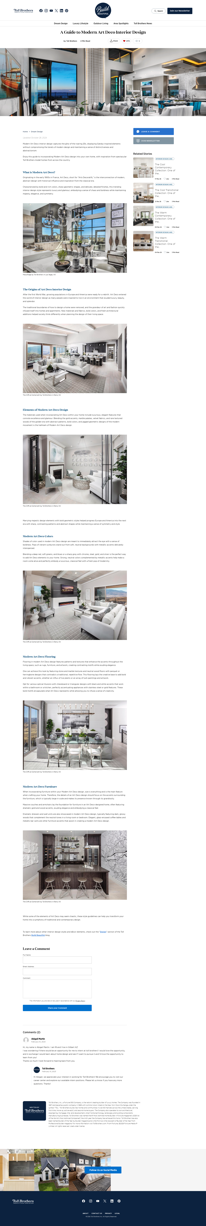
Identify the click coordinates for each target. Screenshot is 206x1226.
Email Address (28, 966)
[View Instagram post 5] (158, 1170)
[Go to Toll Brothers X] (56, 11)
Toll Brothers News (143, 23)
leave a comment (150, 132)
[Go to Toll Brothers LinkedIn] (61, 11)
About (86, 1213)
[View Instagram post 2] (55, 1170)
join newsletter (150, 141)
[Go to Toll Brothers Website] (23, 11)
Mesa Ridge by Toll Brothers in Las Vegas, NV (39, 274)
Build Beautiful (38, 935)
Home (25, 132)
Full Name (27, 955)
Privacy (108, 1213)
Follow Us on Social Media (103, 1170)
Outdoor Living (101, 23)
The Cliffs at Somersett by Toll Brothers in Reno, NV (42, 395)
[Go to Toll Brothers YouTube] (51, 11)
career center (40, 1080)
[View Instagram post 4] (124, 1170)
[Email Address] (57, 971)
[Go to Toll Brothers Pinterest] (66, 11)
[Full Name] (57, 960)
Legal (117, 1213)
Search (158, 11)
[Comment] (57, 989)
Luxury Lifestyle (80, 23)
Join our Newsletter (180, 11)
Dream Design (61, 23)
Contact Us (96, 1213)
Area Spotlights (121, 23)
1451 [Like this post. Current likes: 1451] (126, 41)
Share (115, 41)
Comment (26, 978)
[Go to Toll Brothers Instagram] (46, 11)
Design (103, 931)
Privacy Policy (80, 1001)
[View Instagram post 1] (21, 1170)
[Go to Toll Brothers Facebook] (41, 11)
